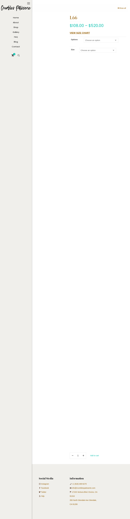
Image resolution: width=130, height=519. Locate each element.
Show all (121, 8)
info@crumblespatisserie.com (83, 488)
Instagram (45, 484)
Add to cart (94, 456)
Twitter (43, 492)
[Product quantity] (78, 455)
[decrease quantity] (72, 455)
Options (74, 40)
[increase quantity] (83, 455)
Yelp (42, 496)
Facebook (45, 488)
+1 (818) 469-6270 (79, 484)
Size (73, 50)
